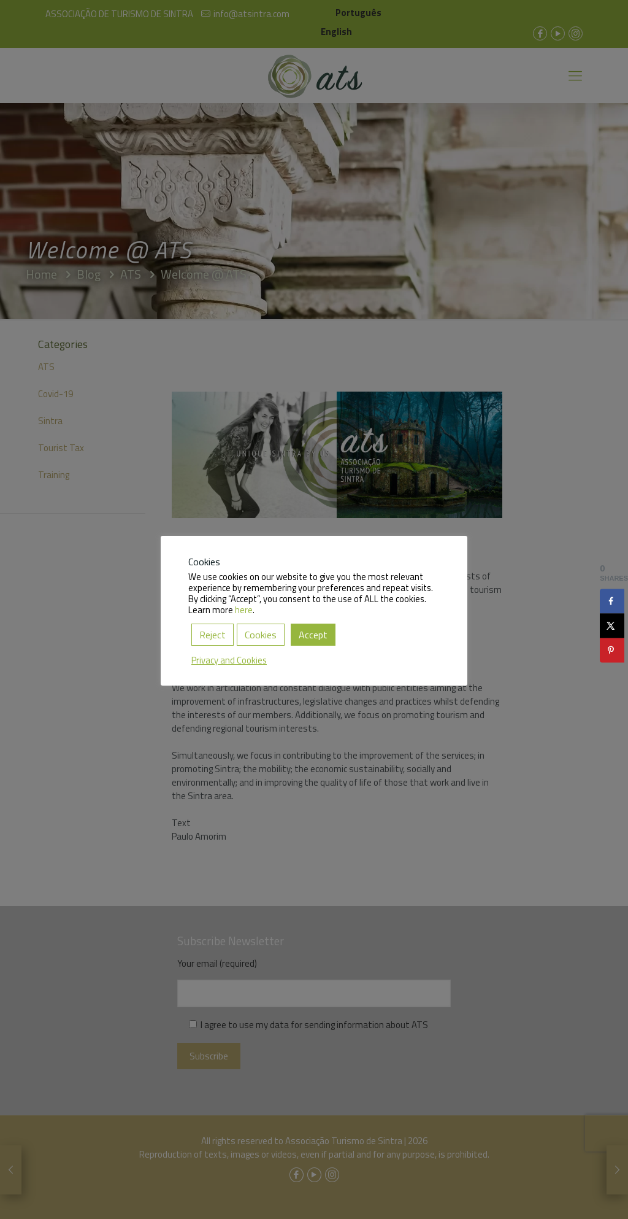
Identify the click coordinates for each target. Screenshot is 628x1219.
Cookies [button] (261, 634)
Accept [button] (313, 634)
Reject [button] (212, 634)
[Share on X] (612, 625)
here (244, 610)
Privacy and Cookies (229, 660)
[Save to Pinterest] (612, 650)
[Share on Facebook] (612, 601)
